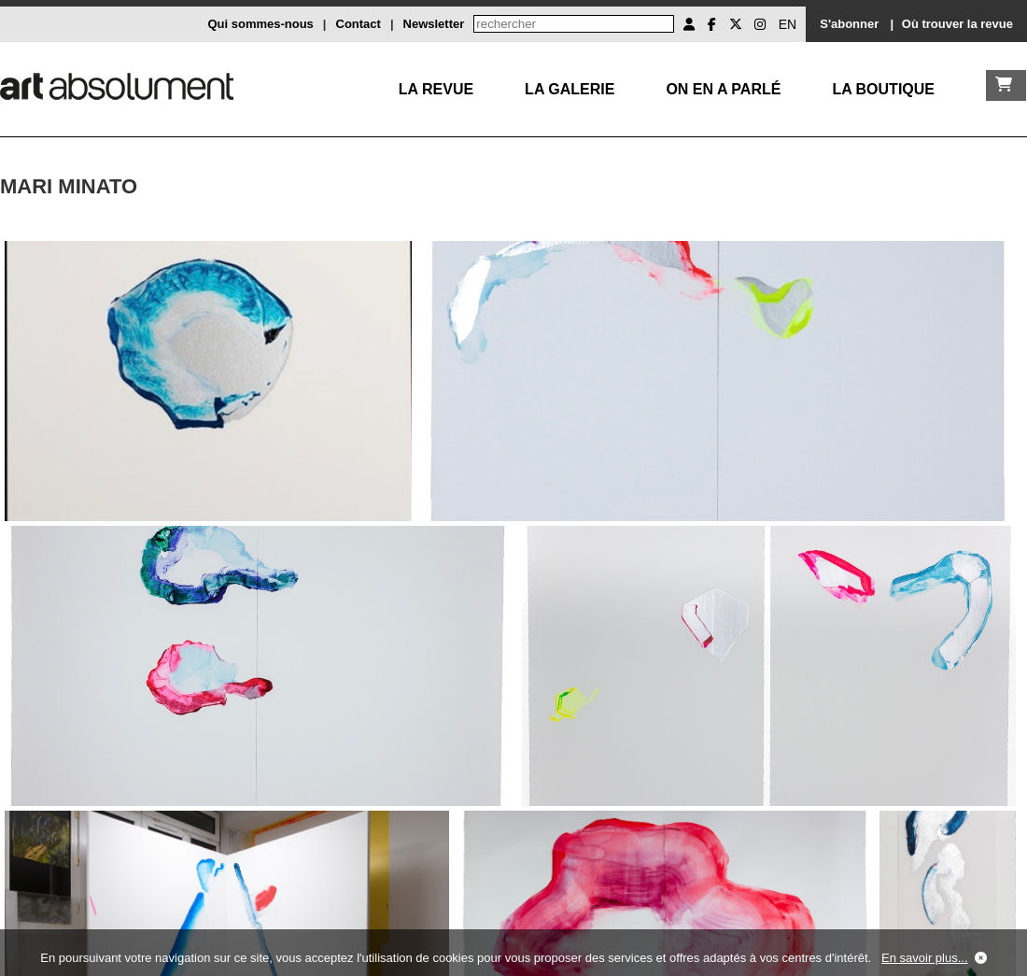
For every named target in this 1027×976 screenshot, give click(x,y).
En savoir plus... (924, 958)
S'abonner (849, 24)
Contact (358, 24)
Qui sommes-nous (260, 24)
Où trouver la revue (957, 24)
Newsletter (434, 24)
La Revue (436, 89)
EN (787, 24)
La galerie (569, 89)
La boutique (883, 89)
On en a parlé (723, 89)
